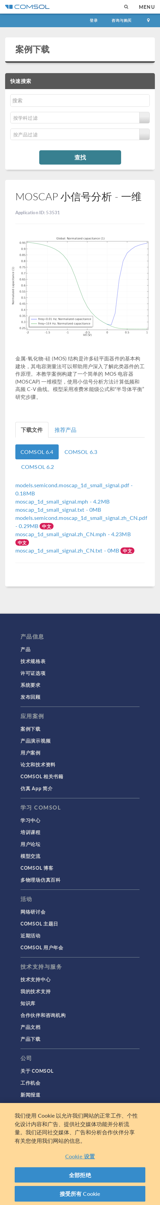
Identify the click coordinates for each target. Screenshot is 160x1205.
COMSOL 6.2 (37, 467)
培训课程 (30, 832)
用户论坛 (30, 844)
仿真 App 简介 (36, 788)
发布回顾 (30, 696)
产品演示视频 (35, 740)
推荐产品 (66, 430)
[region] (80, 1154)
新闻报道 (30, 1094)
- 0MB (58, 509)
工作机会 (30, 1082)
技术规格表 (33, 661)
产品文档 (30, 1026)
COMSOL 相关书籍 (41, 776)
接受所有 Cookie (80, 1194)
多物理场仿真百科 (40, 879)
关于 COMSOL (36, 1070)
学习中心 (30, 820)
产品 (25, 649)
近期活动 (30, 935)
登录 (94, 20)
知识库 (27, 1003)
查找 (80, 157)
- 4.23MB (73, 534)
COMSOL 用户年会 (41, 947)
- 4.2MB (62, 501)
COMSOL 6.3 (81, 452)
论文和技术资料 (38, 764)
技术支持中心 (35, 979)
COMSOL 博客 (36, 867)
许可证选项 (33, 672)
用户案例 (30, 752)
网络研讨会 (33, 911)
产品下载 (30, 1038)
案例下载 (32, 49)
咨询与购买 (122, 20)
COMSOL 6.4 (37, 452)
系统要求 (30, 684)
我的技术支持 (35, 991)
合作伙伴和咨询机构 (43, 1015)
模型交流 (30, 855)
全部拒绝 (80, 1175)
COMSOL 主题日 (39, 923)
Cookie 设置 (80, 1156)
